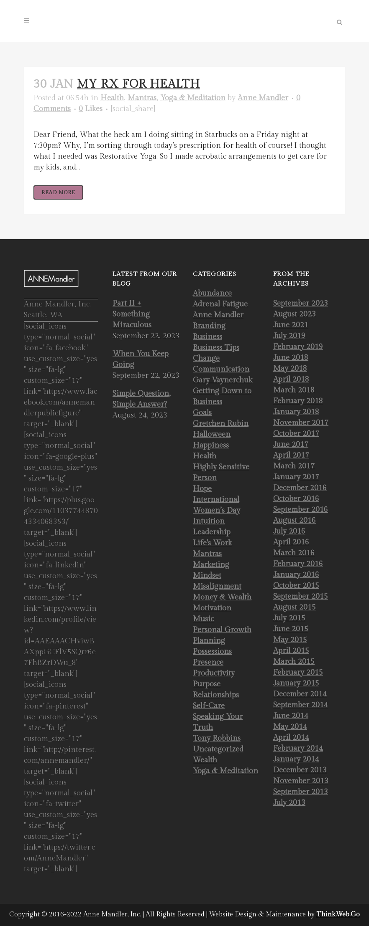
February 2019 (298, 346)
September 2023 (300, 303)
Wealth (205, 760)
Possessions (212, 651)
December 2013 (300, 770)
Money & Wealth (222, 597)
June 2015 (290, 629)
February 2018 (298, 401)
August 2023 (294, 314)
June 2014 (290, 715)
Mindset (207, 575)
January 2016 (296, 574)
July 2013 (289, 802)
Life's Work (212, 543)
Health (112, 98)
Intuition (209, 521)
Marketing (211, 564)
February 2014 (298, 748)
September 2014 (300, 705)
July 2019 (289, 335)
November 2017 (300, 422)
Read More (58, 192)
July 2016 (289, 531)
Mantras (142, 98)
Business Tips (216, 347)
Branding (209, 325)
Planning (209, 640)
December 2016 (300, 487)
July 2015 (289, 618)
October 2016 (296, 498)
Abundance (212, 293)
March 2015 (294, 661)
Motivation (212, 608)
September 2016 (300, 509)
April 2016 (291, 542)
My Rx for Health (138, 84)
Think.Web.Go (338, 914)
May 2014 (290, 726)
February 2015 (298, 672)
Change (206, 358)
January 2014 (296, 759)
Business (207, 336)
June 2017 (290, 444)
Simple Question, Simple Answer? (142, 399)
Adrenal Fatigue (220, 304)
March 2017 (294, 466)
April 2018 (291, 379)
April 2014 (291, 737)
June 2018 (290, 357)
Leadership (212, 532)
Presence (208, 662)
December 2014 (300, 694)
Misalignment (217, 586)
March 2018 (294, 390)
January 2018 (296, 411)
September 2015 (300, 596)
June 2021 (290, 325)
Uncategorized (218, 749)
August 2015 (294, 607)
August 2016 (294, 520)
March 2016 (294, 553)
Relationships (216, 695)
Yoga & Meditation (193, 98)
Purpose (206, 684)
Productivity (214, 673)
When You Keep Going (141, 359)
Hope (202, 488)
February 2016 (298, 563)
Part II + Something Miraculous (132, 314)
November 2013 (300, 781)
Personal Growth (222, 629)
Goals (202, 412)
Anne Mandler (263, 98)
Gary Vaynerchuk (222, 380)
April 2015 (291, 650)
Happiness (211, 445)
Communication (221, 369)
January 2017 (296, 477)
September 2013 (300, 791)
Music (203, 619)
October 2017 (296, 433)
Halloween (212, 434)
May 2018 (290, 368)
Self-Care (209, 705)
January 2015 (296, 683)
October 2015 (296, 585)
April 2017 (291, 455)
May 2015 (290, 639)
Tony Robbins (217, 738)
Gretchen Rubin (221, 423)
